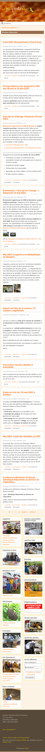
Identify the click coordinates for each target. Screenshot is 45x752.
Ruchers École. (7, 651)
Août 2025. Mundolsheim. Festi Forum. (22, 42)
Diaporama (6, 544)
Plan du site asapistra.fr (9, 729)
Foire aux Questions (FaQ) (11, 674)
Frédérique (13, 228)
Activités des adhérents (10, 538)
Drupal (27, 748)
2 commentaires (16, 180)
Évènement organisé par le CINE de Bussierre (19, 126)
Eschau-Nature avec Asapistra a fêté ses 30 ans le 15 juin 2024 (21, 87)
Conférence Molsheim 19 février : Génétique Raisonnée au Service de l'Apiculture (21, 479)
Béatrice (6, 228)
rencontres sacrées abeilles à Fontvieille (18, 366)
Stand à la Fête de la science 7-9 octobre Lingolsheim (19, 309)
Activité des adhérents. (9, 27)
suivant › (24, 512)
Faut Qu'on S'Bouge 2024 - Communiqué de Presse (23, 148)
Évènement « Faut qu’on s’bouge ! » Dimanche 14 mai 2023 (21, 191)
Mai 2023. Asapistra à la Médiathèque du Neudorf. (22, 255)
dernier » (33, 512)
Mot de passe (29, 667)
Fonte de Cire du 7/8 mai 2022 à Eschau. (19, 393)
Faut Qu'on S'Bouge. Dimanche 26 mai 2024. (22, 117)
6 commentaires (16, 505)
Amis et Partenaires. (9, 542)
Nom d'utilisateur (31, 662)
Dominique (22, 228)
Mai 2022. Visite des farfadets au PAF (21, 436)
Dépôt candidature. (8, 649)
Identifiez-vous (15, 75)
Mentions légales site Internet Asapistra (18, 737)
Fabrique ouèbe (7, 742)
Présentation (6, 535)
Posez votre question (9, 676)
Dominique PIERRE (20, 740)
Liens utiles (6, 680)
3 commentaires (16, 467)
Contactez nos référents (10, 704)
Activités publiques (8, 540)
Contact (5, 702)
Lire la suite (8, 75)
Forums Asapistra (8, 678)
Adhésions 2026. (8, 595)
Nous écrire (6, 706)
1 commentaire (16, 297)
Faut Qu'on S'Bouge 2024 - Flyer (17, 145)
